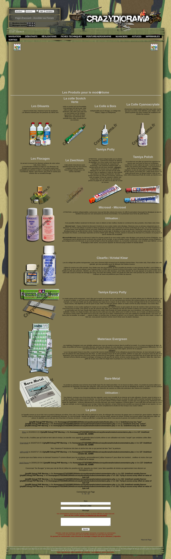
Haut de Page (146, 540)
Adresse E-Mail (85, 506)
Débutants (31, 36)
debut (18, 32)
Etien (24, 432)
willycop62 (24, 452)
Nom (85, 501)
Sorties (13, 40)
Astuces (136, 36)
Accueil (11, 32)
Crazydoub (24, 443)
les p (22, 32)
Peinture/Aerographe (98, 36)
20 (89, 494)
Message (85, 510)
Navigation (15, 36)
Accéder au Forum (43, 18)
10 (85, 494)
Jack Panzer (24, 463)
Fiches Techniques (71, 36)
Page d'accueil (23, 18)
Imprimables (153, 36)
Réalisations (49, 36)
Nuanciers (121, 36)
